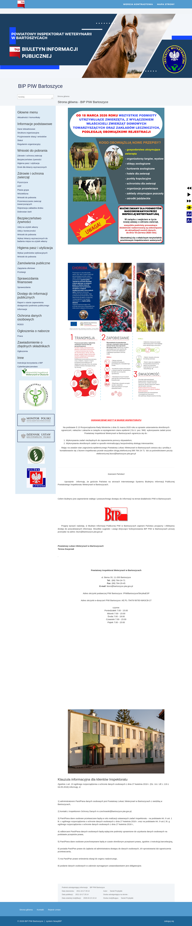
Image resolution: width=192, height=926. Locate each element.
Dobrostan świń (24, 212)
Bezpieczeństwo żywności (29, 159)
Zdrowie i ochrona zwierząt (29, 155)
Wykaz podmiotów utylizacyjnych (32, 253)
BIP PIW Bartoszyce (40, 86)
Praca (20, 336)
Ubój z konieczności (26, 231)
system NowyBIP (54, 921)
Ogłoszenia (22, 351)
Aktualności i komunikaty (28, 117)
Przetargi (21, 272)
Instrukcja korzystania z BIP (30, 363)
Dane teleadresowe (26, 129)
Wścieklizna (22, 193)
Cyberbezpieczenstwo (27, 366)
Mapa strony (166, 7)
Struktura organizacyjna (28, 132)
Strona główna (63, 96)
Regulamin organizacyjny (29, 144)
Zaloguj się (169, 921)
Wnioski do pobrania (26, 197)
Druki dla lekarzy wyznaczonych (32, 167)
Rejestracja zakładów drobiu (30, 208)
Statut (20, 140)
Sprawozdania (23, 287)
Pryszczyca (22, 182)
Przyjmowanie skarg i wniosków (31, 136)
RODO (20, 324)
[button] (189, 188)
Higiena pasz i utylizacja (28, 163)
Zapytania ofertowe (26, 268)
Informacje (22, 309)
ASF (19, 186)
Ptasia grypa (23, 190)
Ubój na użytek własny (27, 227)
